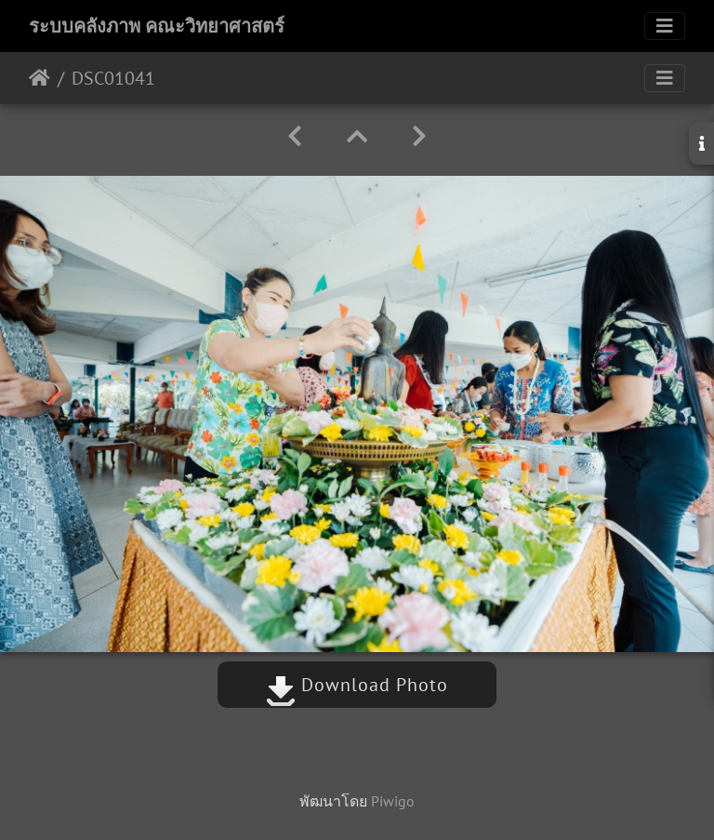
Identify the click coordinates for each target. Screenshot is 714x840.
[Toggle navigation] (664, 26)
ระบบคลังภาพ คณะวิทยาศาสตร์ (156, 26)
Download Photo (357, 685)
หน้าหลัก (39, 78)
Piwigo (393, 801)
